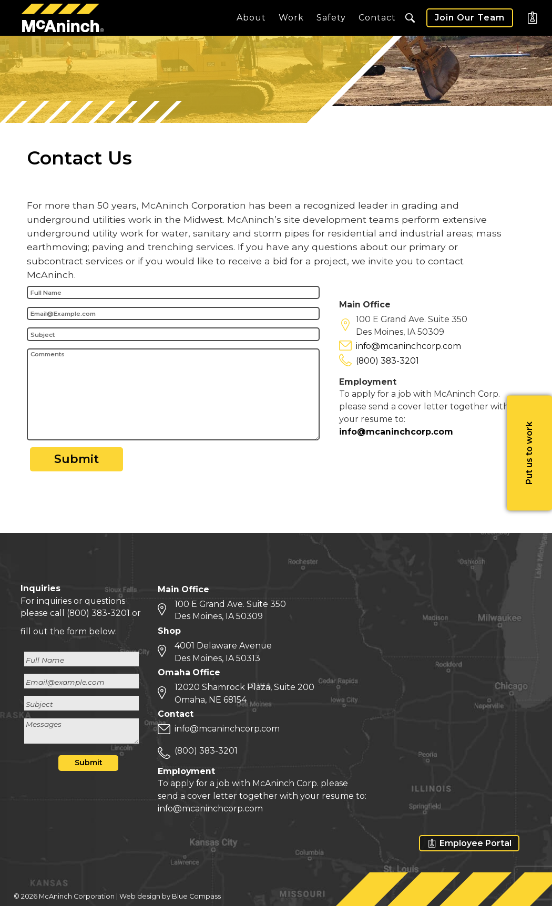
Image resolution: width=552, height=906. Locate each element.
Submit (76, 461)
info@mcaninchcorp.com (408, 348)
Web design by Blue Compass (170, 896)
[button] (410, 18)
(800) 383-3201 (387, 362)
